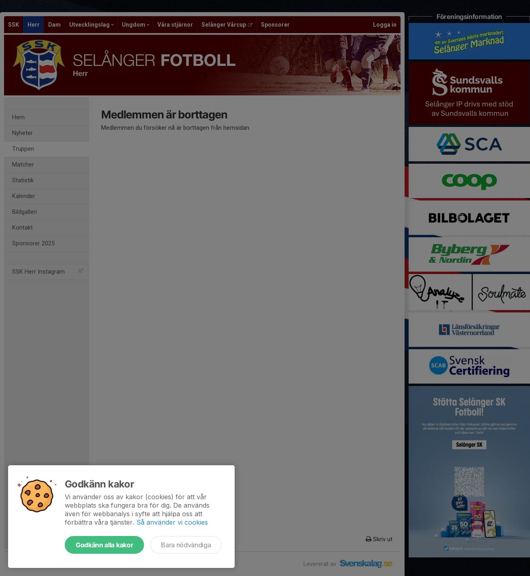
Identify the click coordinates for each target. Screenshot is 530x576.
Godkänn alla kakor (104, 545)
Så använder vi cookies (172, 522)
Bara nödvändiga (186, 545)
